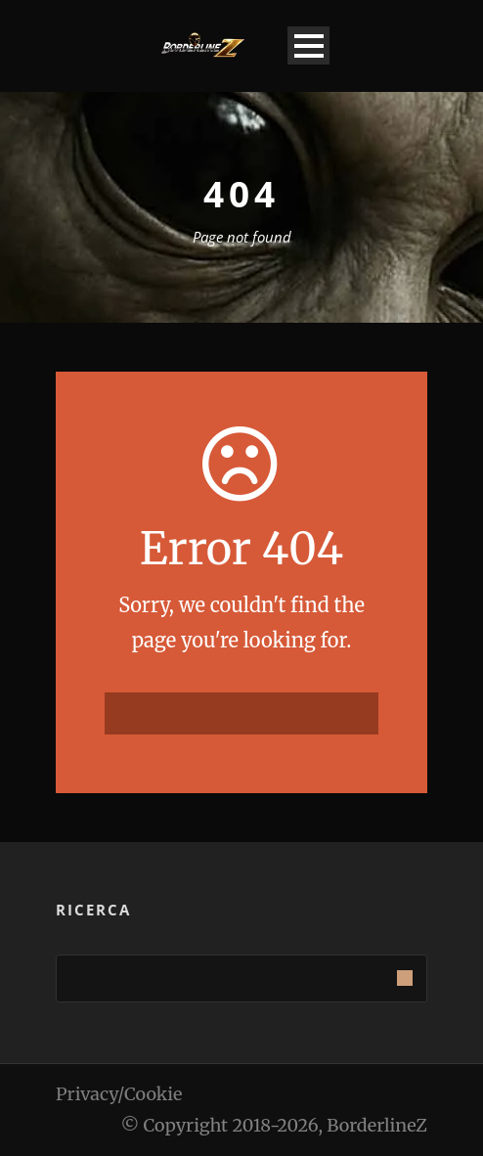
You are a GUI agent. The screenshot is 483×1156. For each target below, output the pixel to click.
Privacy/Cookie (119, 1094)
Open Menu (308, 45)
